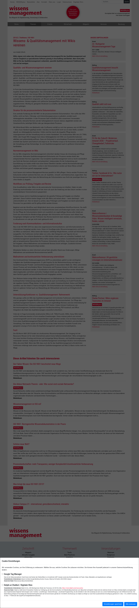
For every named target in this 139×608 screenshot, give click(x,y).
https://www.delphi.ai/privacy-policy (72, 588)
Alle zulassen (131, 604)
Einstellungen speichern (113, 604)
